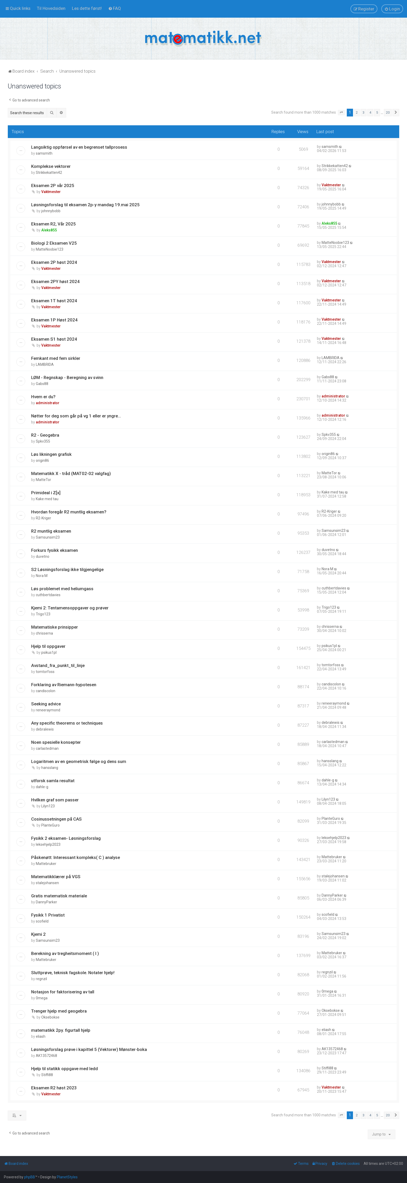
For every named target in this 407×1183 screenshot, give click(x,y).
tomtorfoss (45, 672)
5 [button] (377, 112)
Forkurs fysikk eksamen (54, 550)
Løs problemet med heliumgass (62, 588)
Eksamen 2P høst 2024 (54, 262)
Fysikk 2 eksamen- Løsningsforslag (66, 838)
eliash (40, 1036)
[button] (341, 112)
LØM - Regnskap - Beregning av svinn (67, 377)
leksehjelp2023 (48, 844)
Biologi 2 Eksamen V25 (54, 243)
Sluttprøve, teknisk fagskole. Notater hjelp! (72, 972)
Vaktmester (51, 192)
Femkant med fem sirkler (55, 358)
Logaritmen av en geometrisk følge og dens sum (78, 761)
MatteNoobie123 (49, 249)
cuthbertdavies (48, 595)
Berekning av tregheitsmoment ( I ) (65, 953)
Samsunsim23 (48, 537)
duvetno (42, 556)
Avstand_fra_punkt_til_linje (58, 665)
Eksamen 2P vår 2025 (52, 185)
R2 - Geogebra (45, 435)
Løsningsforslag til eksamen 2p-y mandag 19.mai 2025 (85, 204)
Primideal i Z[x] (45, 492)
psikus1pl (49, 652)
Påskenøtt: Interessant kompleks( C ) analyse (75, 857)
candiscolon (45, 691)
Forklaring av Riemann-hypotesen (63, 684)
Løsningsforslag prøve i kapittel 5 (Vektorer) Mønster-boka (89, 1049)
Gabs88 (42, 384)
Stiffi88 (47, 1075)
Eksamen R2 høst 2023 (54, 1087)
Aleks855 (49, 230)
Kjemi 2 (38, 934)
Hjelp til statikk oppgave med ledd (64, 1068)
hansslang (49, 768)
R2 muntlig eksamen (51, 531)
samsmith (44, 153)
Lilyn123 (48, 806)
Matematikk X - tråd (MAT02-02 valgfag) (71, 473)
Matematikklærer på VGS (55, 876)
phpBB (29, 1177)
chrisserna (44, 633)
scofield (42, 921)
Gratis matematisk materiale (59, 895)
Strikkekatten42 (49, 172)
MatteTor (43, 480)
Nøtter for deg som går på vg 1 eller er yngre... (76, 415)
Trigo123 (43, 614)
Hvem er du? (43, 396)
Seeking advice (46, 703)
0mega (42, 998)
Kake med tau (47, 499)
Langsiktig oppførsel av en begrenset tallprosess (79, 147)
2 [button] (357, 112)
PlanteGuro (50, 825)
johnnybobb (50, 211)
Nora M (42, 576)
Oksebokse (50, 1017)
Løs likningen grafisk (51, 454)
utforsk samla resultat (52, 780)
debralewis (45, 729)
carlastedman (47, 748)
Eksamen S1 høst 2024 (54, 339)
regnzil (41, 979)
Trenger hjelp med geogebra (59, 1011)
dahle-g (42, 787)
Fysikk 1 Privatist (48, 915)
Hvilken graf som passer (55, 799)
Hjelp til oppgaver (48, 646)
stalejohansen (47, 883)
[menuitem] (51, 8)
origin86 (42, 460)
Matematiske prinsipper (54, 627)
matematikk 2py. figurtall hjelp (60, 1030)
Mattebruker (46, 864)
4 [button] (370, 112)
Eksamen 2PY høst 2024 (55, 281)
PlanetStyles (67, 1177)
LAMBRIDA (45, 364)
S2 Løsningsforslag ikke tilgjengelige (67, 569)
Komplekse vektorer (51, 166)
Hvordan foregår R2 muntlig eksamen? (68, 511)
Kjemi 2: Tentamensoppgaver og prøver (69, 607)
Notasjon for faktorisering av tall (62, 991)
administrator (47, 403)
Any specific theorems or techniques (67, 723)
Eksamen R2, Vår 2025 (53, 223)
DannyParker (46, 902)
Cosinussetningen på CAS (56, 819)
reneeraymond (48, 710)
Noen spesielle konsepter (56, 742)
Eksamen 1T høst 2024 (54, 300)
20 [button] (388, 112)
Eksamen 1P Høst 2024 (54, 319)
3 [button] (363, 112)
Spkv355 (43, 441)
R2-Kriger (43, 518)
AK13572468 (46, 1056)
